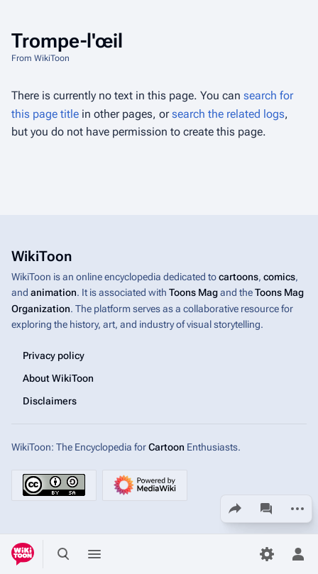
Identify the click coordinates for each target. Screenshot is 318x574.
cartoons (238, 276)
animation (54, 292)
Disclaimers (50, 400)
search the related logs (228, 114)
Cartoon (166, 446)
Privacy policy (53, 354)
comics (279, 276)
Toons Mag (193, 292)
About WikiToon (58, 377)
